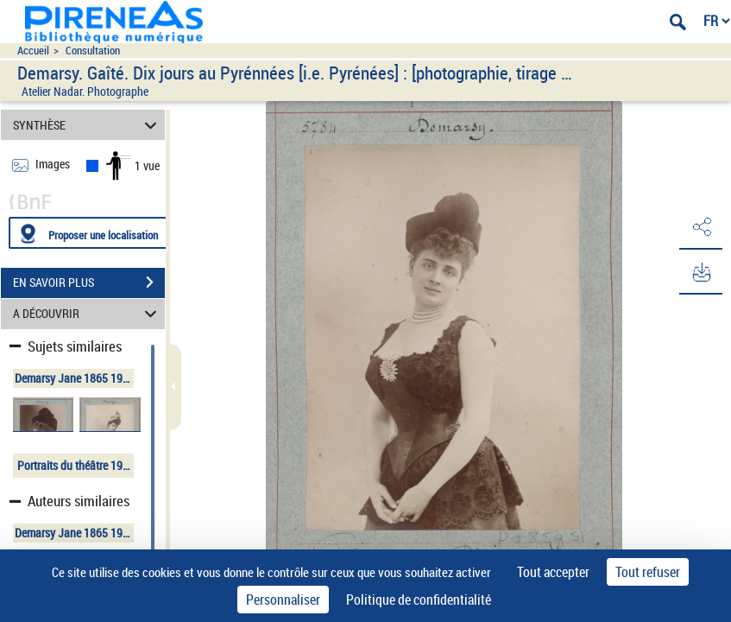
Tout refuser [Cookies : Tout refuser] (647, 571)
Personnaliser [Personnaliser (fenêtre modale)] (283, 599)
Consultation (93, 50)
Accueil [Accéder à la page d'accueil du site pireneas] (33, 50)
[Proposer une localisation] (91, 233)
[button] (700, 227)
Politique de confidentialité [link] (418, 599)
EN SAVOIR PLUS (89, 282)
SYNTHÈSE (87, 125)
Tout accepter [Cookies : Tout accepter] (553, 571)
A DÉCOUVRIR (87, 314)
